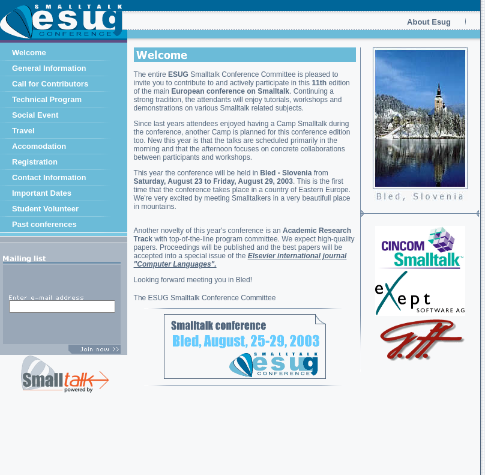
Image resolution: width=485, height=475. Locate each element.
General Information (49, 68)
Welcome (29, 52)
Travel (23, 130)
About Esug (429, 21)
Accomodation (39, 146)
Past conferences (44, 224)
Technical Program (47, 99)
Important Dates (41, 193)
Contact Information (49, 177)
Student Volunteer (45, 208)
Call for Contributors (50, 83)
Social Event (35, 115)
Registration (35, 161)
